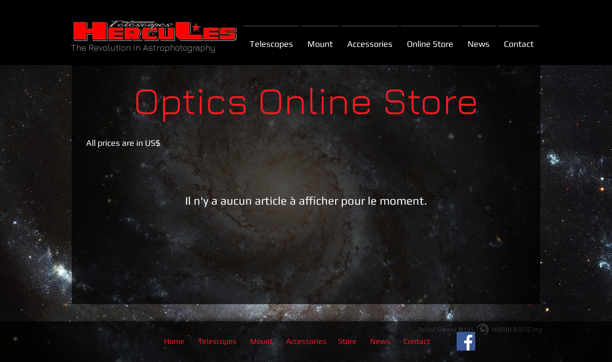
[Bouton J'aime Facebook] (507, 341)
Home (174, 341)
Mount (262, 341)
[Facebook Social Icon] (466, 341)
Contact (417, 341)
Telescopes (217, 341)
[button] (430, 40)
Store (347, 341)
